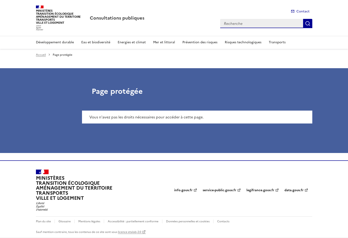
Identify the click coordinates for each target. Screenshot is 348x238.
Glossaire (64, 221)
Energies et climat (132, 42)
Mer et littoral (164, 42)
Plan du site (43, 221)
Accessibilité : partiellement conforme (133, 221)
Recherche (307, 23)
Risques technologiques (243, 42)
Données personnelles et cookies (188, 221)
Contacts (223, 221)
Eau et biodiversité (95, 42)
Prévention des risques (199, 42)
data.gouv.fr (294, 190)
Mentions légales (89, 221)
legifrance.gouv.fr (260, 190)
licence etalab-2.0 (129, 232)
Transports (277, 42)
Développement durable (55, 42)
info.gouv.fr (183, 190)
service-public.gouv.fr (219, 190)
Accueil (41, 55)
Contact (303, 11)
